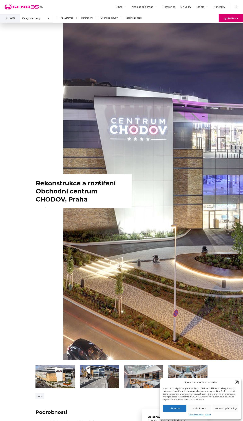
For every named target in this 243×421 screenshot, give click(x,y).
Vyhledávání (231, 18)
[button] (236, 382)
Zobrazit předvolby (226, 408)
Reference (169, 6)
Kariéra (200, 6)
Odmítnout (199, 408)
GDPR (208, 415)
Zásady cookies (196, 415)
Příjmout (175, 408)
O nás (118, 6)
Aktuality (185, 6)
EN (236, 6)
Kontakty (219, 6)
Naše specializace (142, 6)
